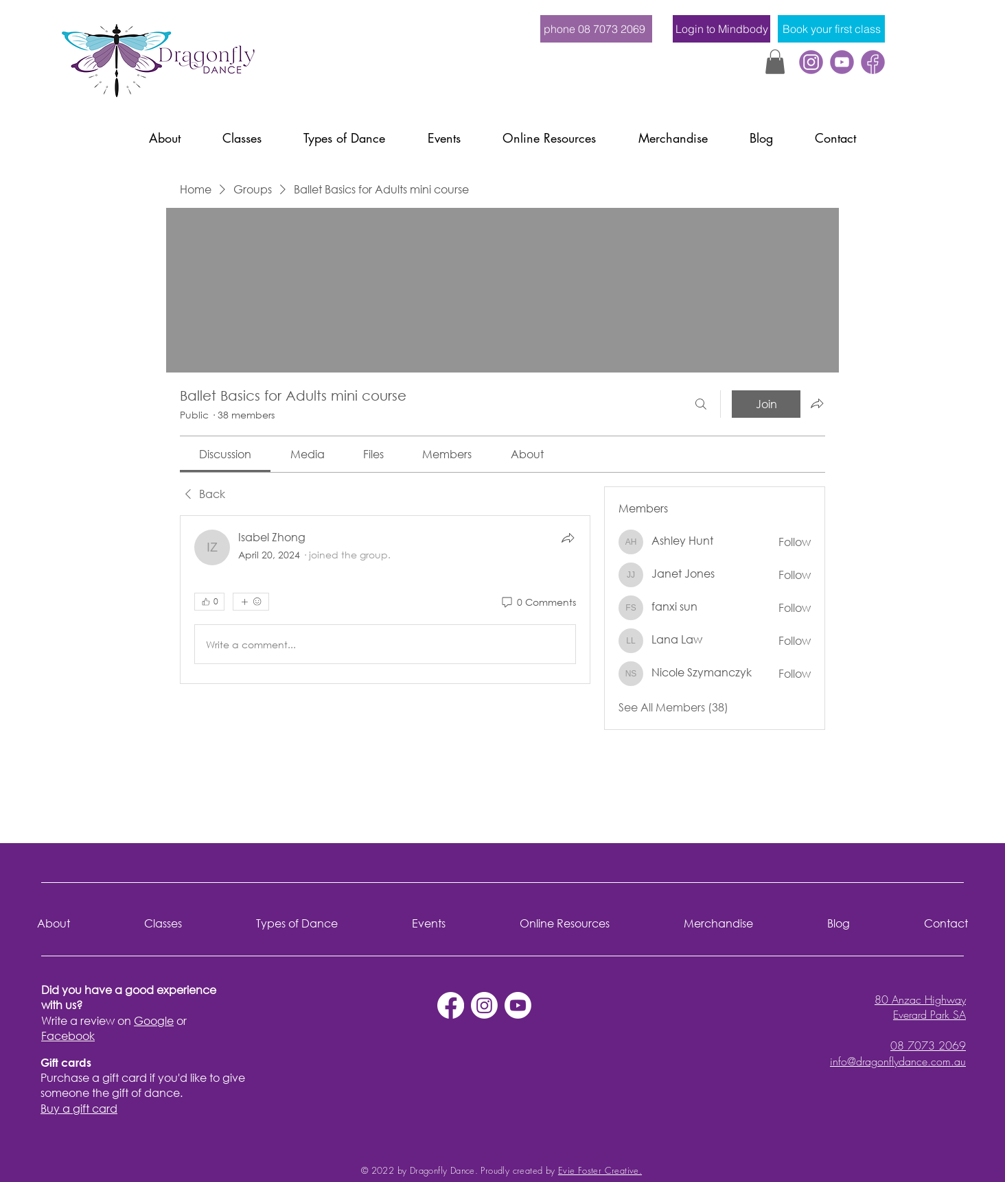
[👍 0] (209, 602)
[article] (385, 599)
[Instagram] (484, 1005)
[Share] (567, 538)
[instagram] (811, 62)
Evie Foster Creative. (600, 1170)
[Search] (701, 404)
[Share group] (817, 403)
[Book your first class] (831, 29)
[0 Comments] (538, 602)
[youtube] (842, 62)
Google (154, 1020)
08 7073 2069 (928, 1045)
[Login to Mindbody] (721, 29)
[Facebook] (873, 62)
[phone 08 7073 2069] (596, 29)
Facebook (68, 1035)
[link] (225, 454)
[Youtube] (518, 1005)
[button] (775, 61)
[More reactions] (251, 602)
